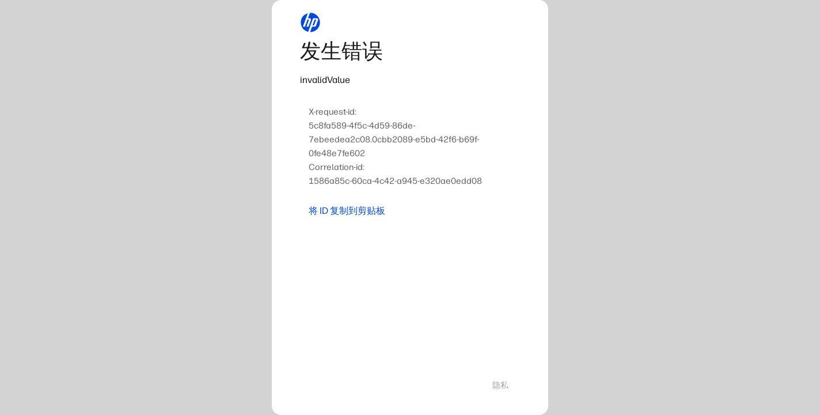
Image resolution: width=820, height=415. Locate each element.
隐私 (500, 385)
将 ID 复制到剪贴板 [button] (347, 210)
